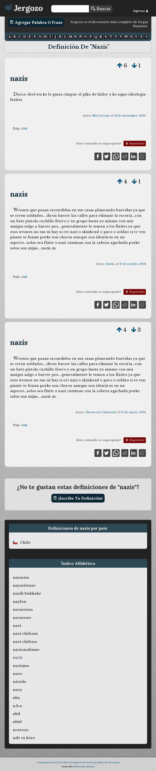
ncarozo (21, 730)
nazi (17, 625)
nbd (16, 714)
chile (24, 128)
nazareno (22, 617)
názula (19, 681)
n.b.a (17, 706)
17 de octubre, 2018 (133, 263)
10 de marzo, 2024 (133, 412)
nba (16, 697)
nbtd (17, 721)
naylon (19, 601)
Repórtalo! (134, 143)
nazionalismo (26, 649)
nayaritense (24, 585)
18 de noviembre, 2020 (130, 115)
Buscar (101, 8)
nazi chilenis (25, 633)
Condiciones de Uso (47, 762)
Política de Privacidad (107, 762)
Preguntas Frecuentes (82, 762)
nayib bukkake (27, 593)
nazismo (21, 665)
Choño (110, 263)
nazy (17, 689)
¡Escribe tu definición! (78, 498)
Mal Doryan (100, 115)
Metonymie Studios (84, 766)
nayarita (21, 577)
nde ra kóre (24, 738)
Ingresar (140, 11)
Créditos (64, 762)
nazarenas (23, 609)
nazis (19, 78)
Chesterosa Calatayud (100, 412)
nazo (17, 673)
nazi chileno (25, 641)
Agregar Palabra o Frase (36, 22)
